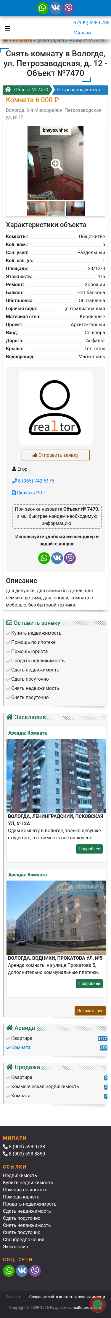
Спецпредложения (23, 1239)
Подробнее (89, 848)
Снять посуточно (22, 1232)
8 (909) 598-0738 (91, 23)
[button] (55, 160)
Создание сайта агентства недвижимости (67, 1297)
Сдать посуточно (22, 1218)
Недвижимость (20, 1175)
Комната (22, 40)
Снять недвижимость (27, 1225)
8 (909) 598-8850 (24, 1154)
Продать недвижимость (30, 1204)
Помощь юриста (21, 1197)
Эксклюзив (15, 1246)
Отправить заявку (55, 455)
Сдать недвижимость (27, 1211)
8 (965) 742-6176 (33, 481)
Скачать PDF (28, 493)
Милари (82, 33)
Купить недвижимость (28, 1182)
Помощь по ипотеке (25, 1190)
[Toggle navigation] (5, 28)
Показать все (90, 1010)
